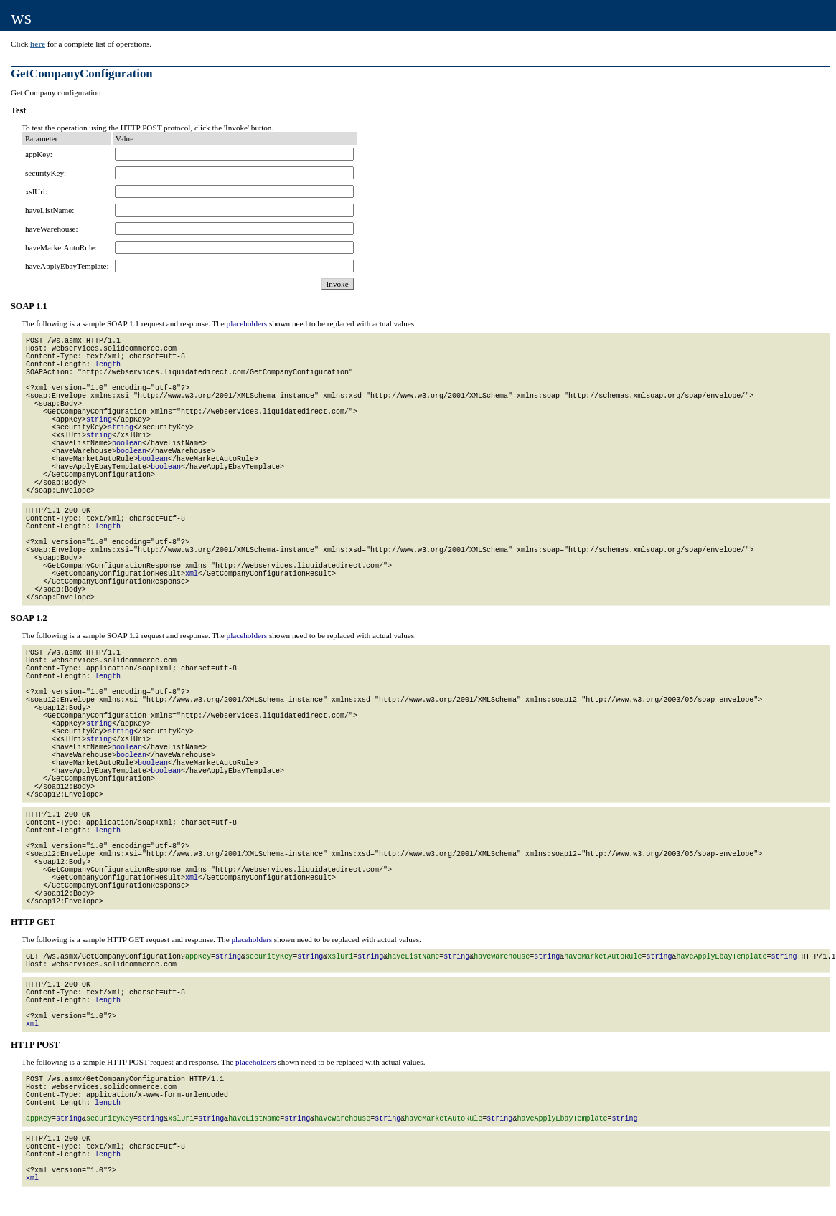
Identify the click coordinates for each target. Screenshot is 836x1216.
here (37, 43)
